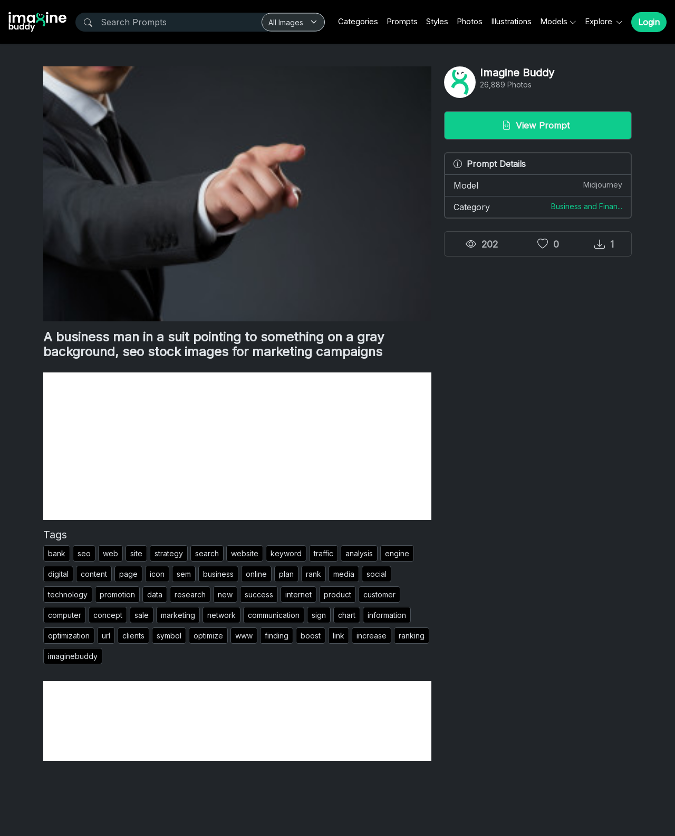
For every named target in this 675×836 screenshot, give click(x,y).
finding (276, 635)
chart (346, 615)
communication (274, 615)
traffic (323, 553)
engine (397, 553)
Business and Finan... (586, 206)
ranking (412, 635)
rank (313, 573)
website (244, 553)
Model (538, 185)
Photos (470, 21)
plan (286, 573)
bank (56, 553)
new (225, 594)
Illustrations (511, 21)
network (221, 615)
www (244, 635)
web (110, 553)
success (259, 594)
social (377, 573)
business (218, 573)
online (256, 573)
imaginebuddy (73, 656)
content (94, 573)
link (338, 635)
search (207, 553)
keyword (286, 553)
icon (157, 573)
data (154, 594)
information (387, 615)
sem (184, 573)
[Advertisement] (237, 446)
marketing (178, 615)
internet (298, 594)
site (136, 553)
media (343, 573)
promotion (117, 594)
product (337, 594)
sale (141, 615)
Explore (599, 21)
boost (311, 635)
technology (68, 594)
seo (84, 553)
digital (58, 573)
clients (133, 635)
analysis (359, 553)
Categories (358, 21)
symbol (169, 635)
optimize (208, 635)
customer (379, 594)
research (190, 594)
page (128, 573)
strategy (169, 553)
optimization (69, 635)
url (106, 635)
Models (553, 21)
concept (107, 615)
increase (371, 635)
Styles (437, 21)
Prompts (402, 21)
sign (319, 615)
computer (64, 615)
